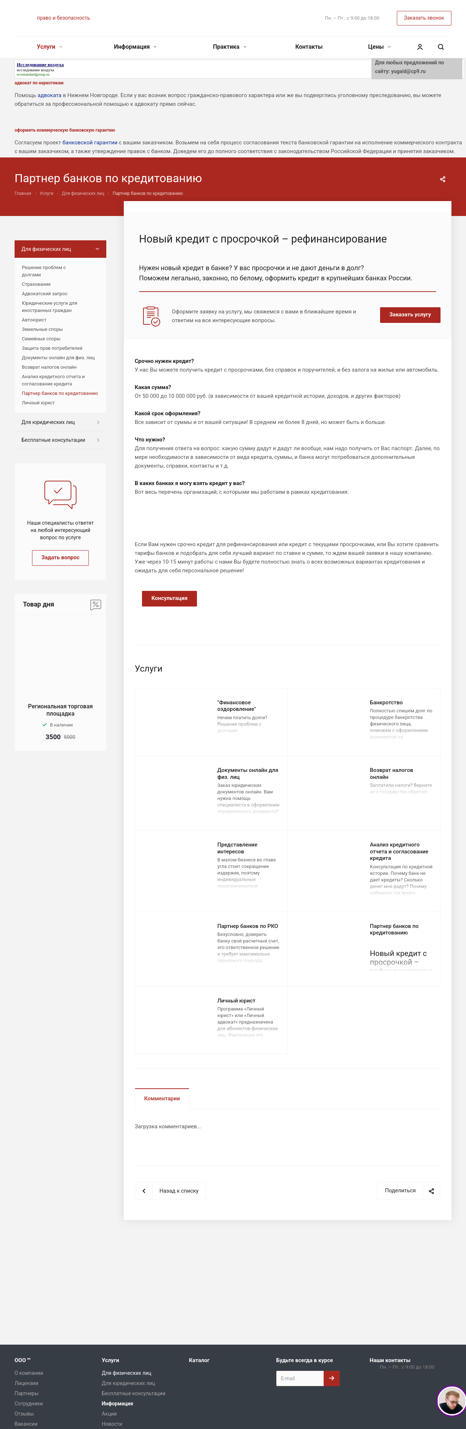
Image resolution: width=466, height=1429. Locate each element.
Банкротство (386, 702)
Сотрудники (29, 1403)
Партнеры (27, 1393)
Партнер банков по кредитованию (394, 929)
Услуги (49, 46)
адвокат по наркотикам (39, 82)
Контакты (309, 46)
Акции (109, 1414)
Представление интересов (237, 848)
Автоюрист (34, 320)
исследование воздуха (35, 70)
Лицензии (26, 1383)
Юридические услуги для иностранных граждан (49, 306)
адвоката (49, 95)
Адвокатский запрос (45, 293)
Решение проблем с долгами (44, 271)
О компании (29, 1373)
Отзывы (24, 1414)
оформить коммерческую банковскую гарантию (65, 130)
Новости (112, 1424)
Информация (135, 46)
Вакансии (26, 1424)
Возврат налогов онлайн (49, 367)
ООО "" (23, 1360)
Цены (379, 46)
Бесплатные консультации (53, 440)
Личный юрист (236, 1000)
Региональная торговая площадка (60, 710)
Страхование (36, 284)
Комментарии (162, 1098)
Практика (229, 46)
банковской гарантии (89, 142)
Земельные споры (42, 329)
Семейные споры (41, 338)
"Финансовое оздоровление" (236, 706)
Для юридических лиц (48, 422)
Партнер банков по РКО (247, 926)
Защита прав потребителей (52, 348)
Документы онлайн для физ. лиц (58, 357)
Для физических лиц (46, 249)
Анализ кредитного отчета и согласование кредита (399, 851)
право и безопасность (63, 18)
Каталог (199, 1360)
